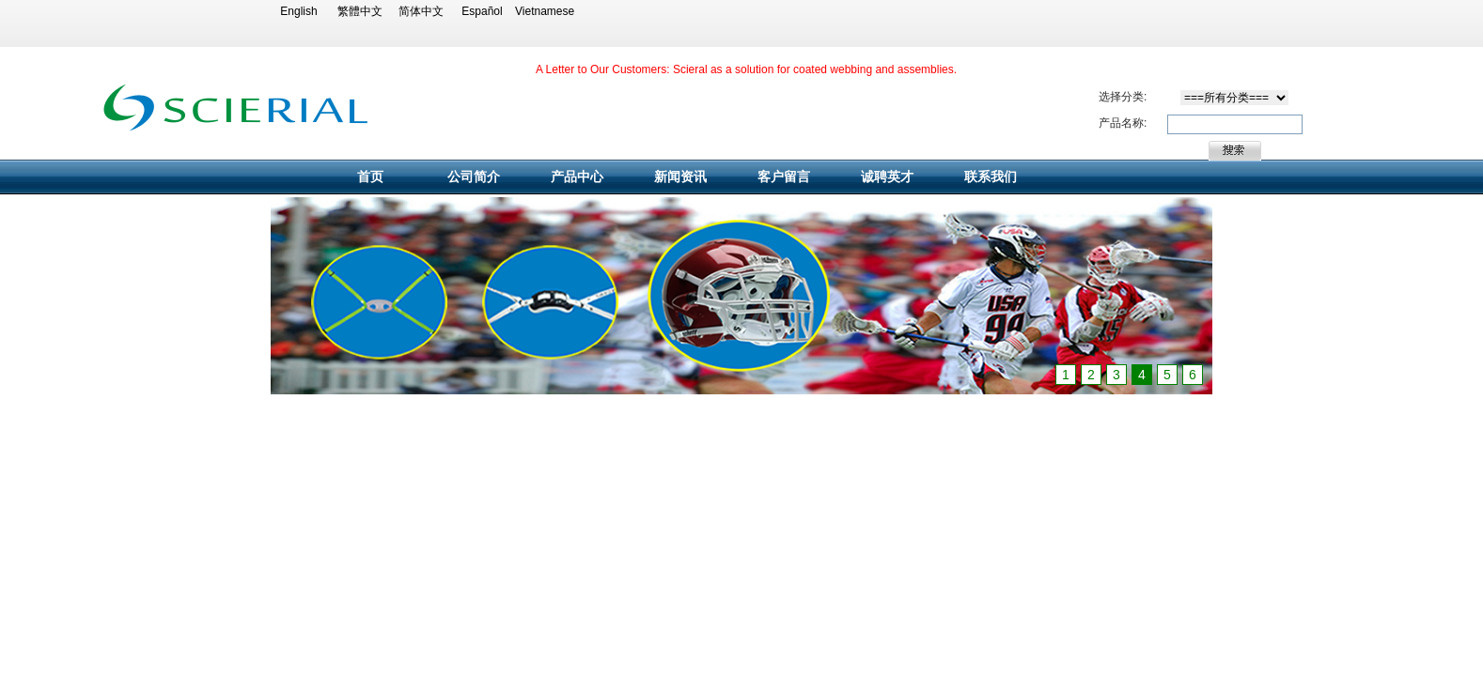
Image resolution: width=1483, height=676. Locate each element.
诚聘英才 (887, 176)
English (298, 11)
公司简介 (473, 176)
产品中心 (577, 176)
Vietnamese (543, 11)
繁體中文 (359, 11)
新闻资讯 (680, 176)
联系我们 (990, 176)
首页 (370, 176)
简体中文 (421, 11)
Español (481, 11)
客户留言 (783, 176)
